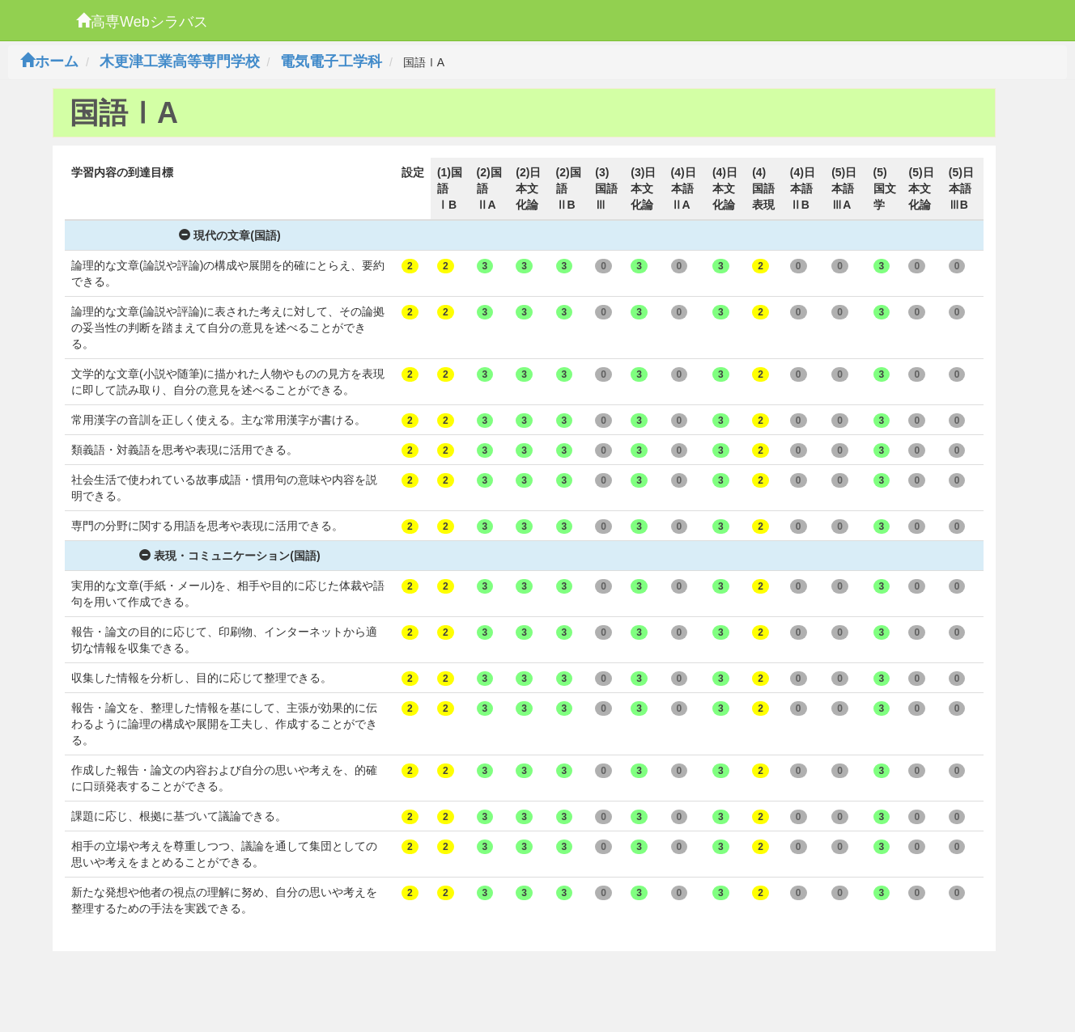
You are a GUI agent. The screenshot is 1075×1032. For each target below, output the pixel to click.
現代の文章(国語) (229, 235)
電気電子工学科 (331, 61)
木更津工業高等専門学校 (180, 61)
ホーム (49, 61)
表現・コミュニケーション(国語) (229, 555)
